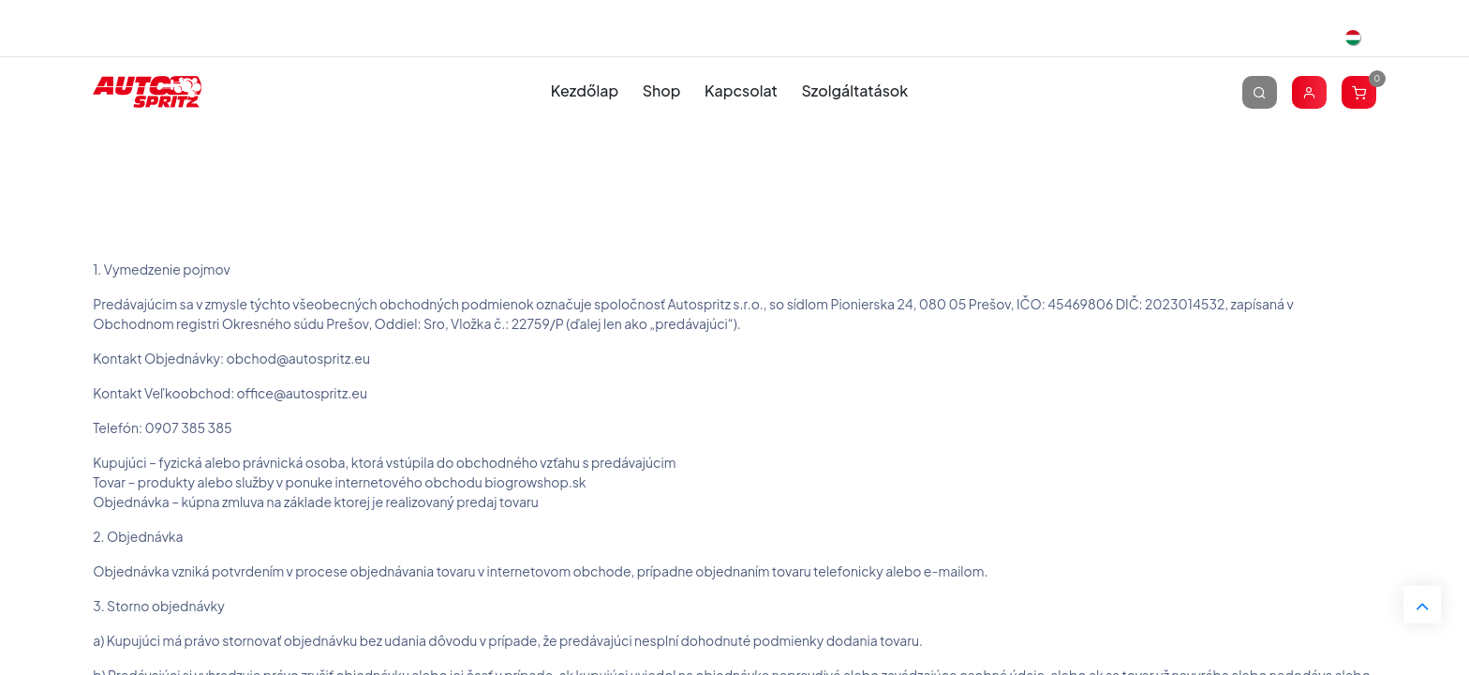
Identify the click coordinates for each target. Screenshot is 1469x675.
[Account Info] (1309, 91)
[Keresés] (1259, 91)
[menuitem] (585, 91)
